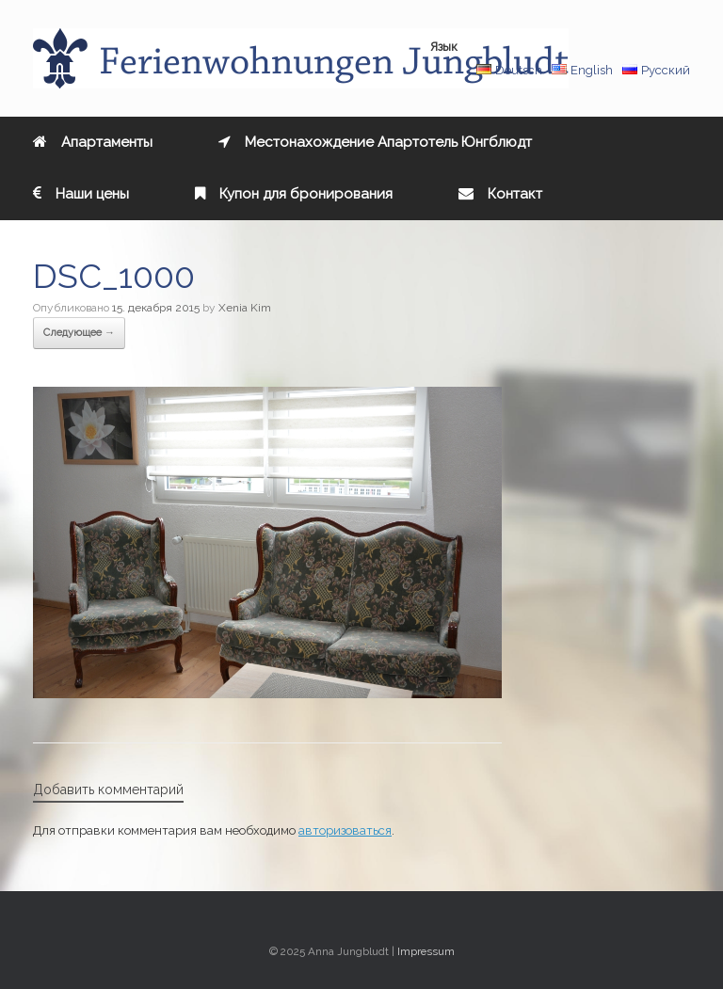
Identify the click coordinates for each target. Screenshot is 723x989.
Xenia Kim (244, 307)
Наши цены (81, 193)
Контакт (500, 193)
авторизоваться (345, 830)
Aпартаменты (93, 142)
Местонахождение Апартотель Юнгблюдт (375, 142)
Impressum (426, 951)
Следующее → (79, 333)
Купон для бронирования (294, 193)
